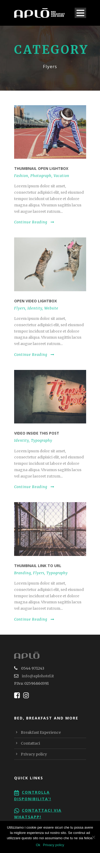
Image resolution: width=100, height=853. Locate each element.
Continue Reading (34, 222)
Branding (22, 573)
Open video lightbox (35, 300)
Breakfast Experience (41, 732)
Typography (41, 440)
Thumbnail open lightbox (41, 168)
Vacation (61, 176)
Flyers (19, 308)
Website (51, 308)
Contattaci (30, 743)
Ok (38, 845)
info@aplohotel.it (38, 676)
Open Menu (80, 13)
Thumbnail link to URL (37, 565)
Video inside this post (36, 433)
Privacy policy (34, 754)
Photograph (40, 176)
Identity (34, 308)
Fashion (21, 176)
